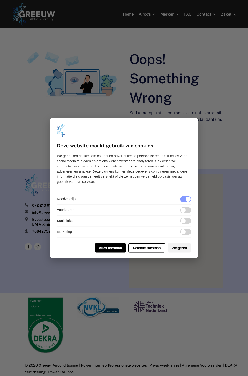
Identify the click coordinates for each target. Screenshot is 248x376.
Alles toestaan (110, 248)
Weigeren (179, 248)
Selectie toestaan (147, 248)
